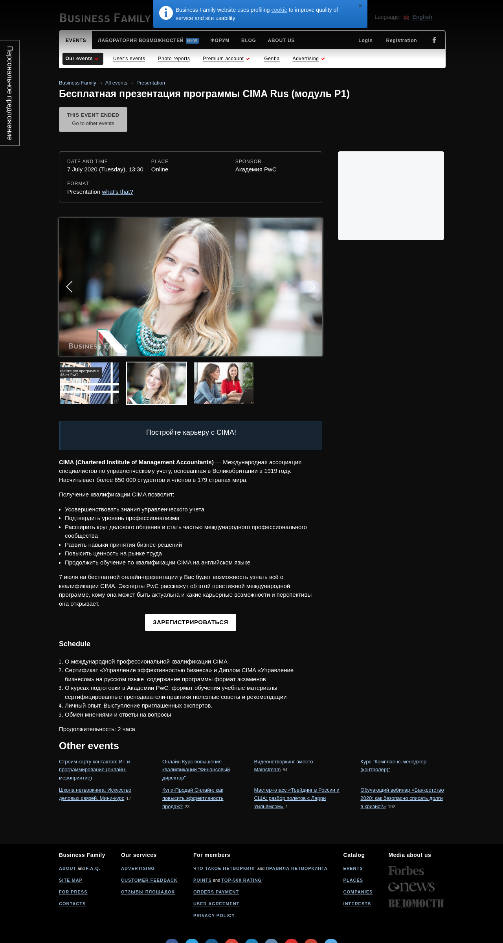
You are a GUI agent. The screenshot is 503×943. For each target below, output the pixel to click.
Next (312, 287)
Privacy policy (214, 915)
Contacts (72, 903)
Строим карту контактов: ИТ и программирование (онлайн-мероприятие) (94, 770)
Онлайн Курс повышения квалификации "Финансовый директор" (196, 770)
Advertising (138, 868)
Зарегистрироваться (190, 622)
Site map (71, 880)
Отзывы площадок (148, 892)
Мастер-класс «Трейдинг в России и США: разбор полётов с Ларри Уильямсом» (296, 798)
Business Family (77, 83)
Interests (357, 903)
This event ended (93, 120)
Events (353, 868)
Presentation (150, 83)
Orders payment (216, 892)
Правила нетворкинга (296, 868)
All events (116, 83)
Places (353, 880)
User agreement (216, 903)
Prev (69, 287)
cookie (279, 10)
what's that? (117, 191)
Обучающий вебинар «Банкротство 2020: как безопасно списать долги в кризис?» (402, 798)
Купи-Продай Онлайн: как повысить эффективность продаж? (192, 798)
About (67, 868)
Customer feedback (149, 880)
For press (73, 892)
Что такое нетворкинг (224, 868)
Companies (358, 892)
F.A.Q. (93, 868)
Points (202, 880)
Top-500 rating (241, 880)
